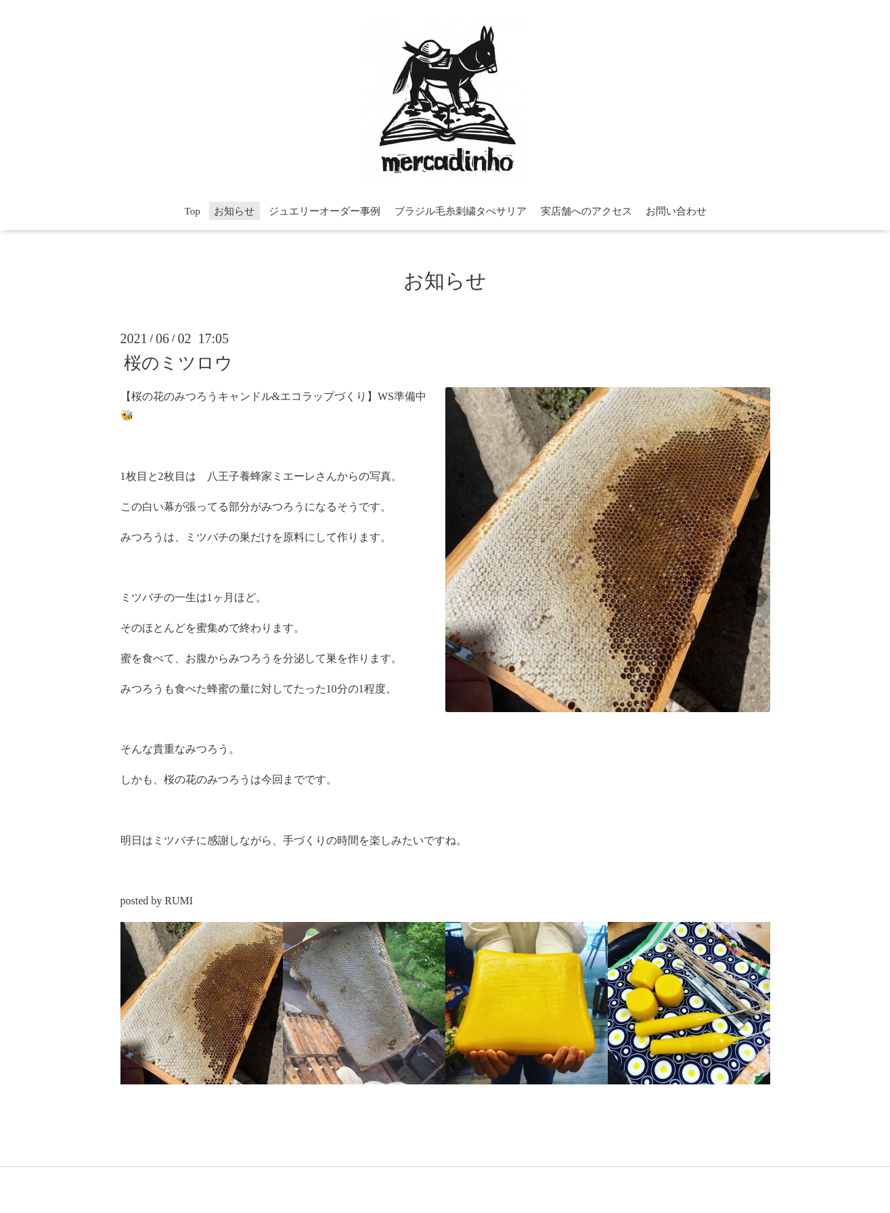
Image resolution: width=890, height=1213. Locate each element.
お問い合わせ (676, 211)
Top (192, 211)
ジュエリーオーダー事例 (324, 211)
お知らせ (234, 211)
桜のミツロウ (178, 362)
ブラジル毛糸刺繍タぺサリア (461, 211)
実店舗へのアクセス (586, 211)
